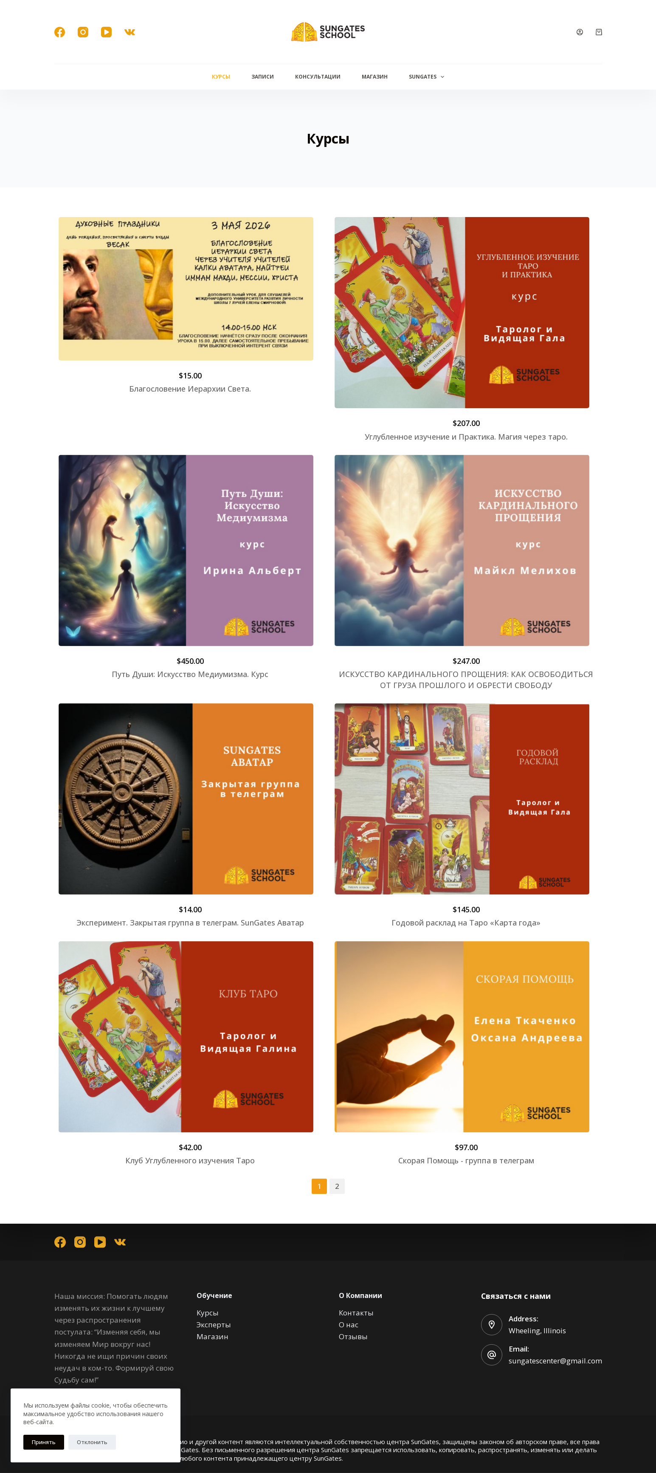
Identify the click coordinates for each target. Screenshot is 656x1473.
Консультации (318, 76)
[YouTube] (106, 32)
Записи (262, 76)
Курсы (221, 76)
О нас (348, 1324)
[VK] (129, 32)
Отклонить (92, 1442)
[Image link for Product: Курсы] (186, 289)
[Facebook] (59, 32)
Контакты (356, 1313)
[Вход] (580, 32)
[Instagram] (83, 32)
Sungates (428, 77)
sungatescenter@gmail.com (555, 1361)
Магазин (375, 76)
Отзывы (353, 1336)
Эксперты (214, 1324)
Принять (44, 1442)
